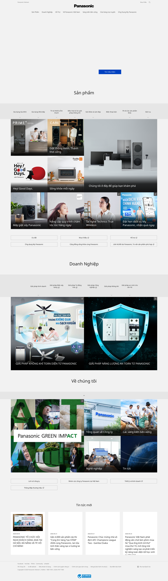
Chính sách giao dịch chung (80, 567)
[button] (20, 111)
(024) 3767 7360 (59, 570)
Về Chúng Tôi (21, 567)
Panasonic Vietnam (23, 2)
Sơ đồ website (32, 567)
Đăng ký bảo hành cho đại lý (99, 567)
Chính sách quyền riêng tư (61, 567)
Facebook (20, 564)
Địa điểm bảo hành (115, 567)
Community (39, 564)
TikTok (33, 564)
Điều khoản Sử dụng (45, 567)
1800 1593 (49, 570)
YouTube (27, 564)
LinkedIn (46, 564)
